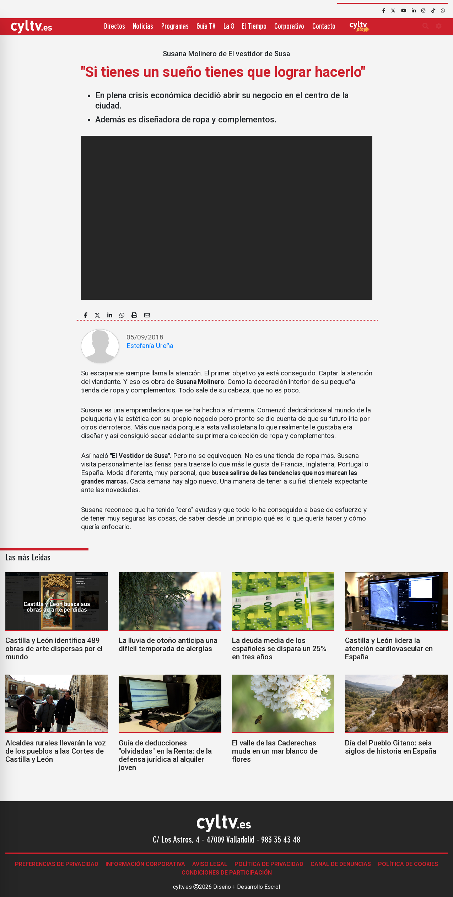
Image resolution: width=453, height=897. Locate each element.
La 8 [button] (228, 27)
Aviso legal (209, 864)
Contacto (323, 27)
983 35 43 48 (280, 840)
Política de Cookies (408, 864)
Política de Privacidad (268, 864)
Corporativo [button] (289, 27)
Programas (175, 27)
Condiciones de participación (227, 872)
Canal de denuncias (341, 864)
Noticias (143, 27)
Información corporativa (145, 864)
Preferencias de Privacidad (56, 864)
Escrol (272, 886)
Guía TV (205, 27)
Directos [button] (114, 27)
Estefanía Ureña (149, 346)
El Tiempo (254, 27)
